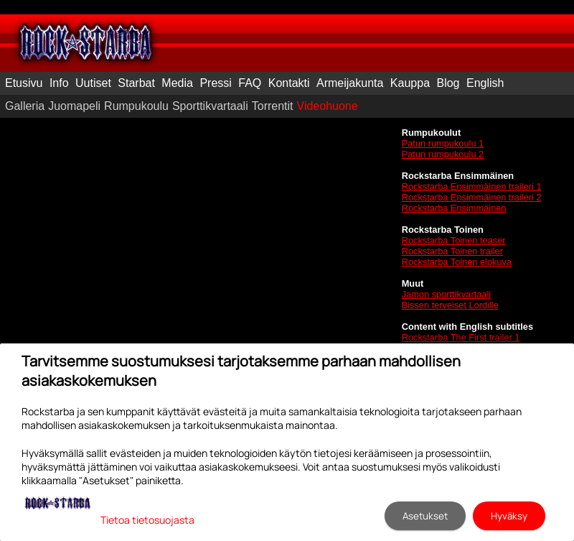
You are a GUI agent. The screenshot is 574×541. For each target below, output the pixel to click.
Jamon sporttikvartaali (446, 294)
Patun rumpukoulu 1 (443, 143)
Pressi (215, 83)
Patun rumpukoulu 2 (443, 154)
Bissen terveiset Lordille (450, 305)
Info (59, 83)
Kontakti (289, 83)
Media (177, 83)
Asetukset (425, 515)
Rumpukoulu (136, 106)
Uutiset (93, 83)
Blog (447, 83)
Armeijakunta (349, 83)
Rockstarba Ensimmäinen (454, 208)
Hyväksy (509, 515)
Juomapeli (74, 106)
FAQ (249, 83)
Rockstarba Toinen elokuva (457, 261)
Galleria (24, 106)
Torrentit (272, 106)
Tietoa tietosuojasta (147, 520)
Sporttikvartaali (210, 106)
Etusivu (23, 83)
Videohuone (327, 106)
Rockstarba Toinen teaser (454, 240)
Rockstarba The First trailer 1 (461, 337)
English (485, 83)
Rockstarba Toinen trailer (452, 251)
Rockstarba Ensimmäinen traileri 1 (472, 186)
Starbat (136, 83)
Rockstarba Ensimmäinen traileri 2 (472, 197)
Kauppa (410, 83)
